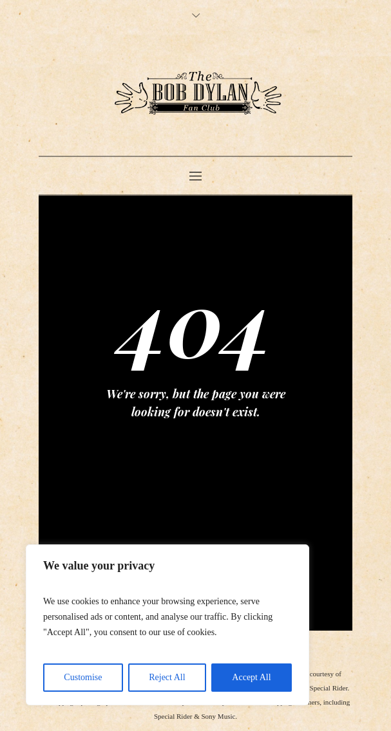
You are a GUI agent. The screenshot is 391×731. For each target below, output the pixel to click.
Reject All (167, 677)
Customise (83, 677)
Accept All (251, 677)
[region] (167, 624)
